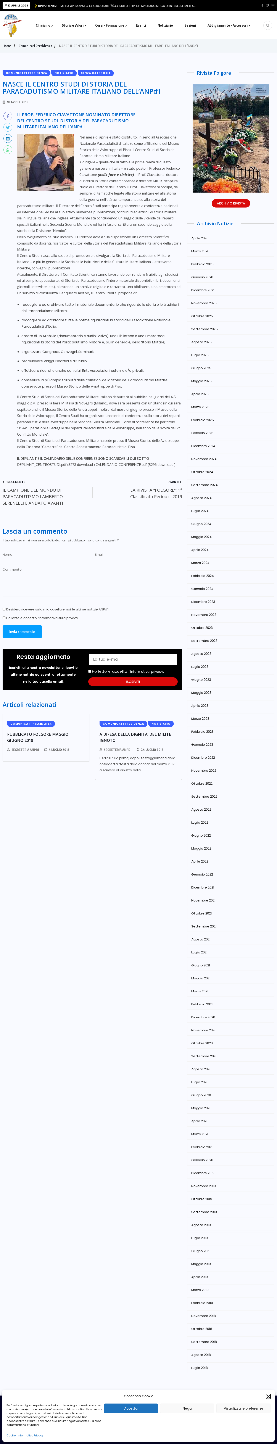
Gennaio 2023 (202, 744)
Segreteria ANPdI (25, 750)
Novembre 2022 (203, 770)
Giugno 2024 (201, 524)
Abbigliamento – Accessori (228, 25)
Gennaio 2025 (202, 433)
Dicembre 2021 (202, 887)
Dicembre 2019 (202, 1173)
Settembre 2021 (204, 926)
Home (7, 46)
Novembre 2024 (204, 459)
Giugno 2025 (201, 368)
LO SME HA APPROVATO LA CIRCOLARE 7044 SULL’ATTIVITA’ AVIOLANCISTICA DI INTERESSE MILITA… (131, 6)
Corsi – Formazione (109, 25)
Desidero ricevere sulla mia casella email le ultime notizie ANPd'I (55, 609)
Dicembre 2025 (203, 290)
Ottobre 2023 (202, 627)
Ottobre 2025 (202, 316)
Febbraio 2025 (202, 420)
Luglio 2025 (200, 355)
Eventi (141, 25)
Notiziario (165, 25)
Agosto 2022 (201, 809)
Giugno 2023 (201, 679)
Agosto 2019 (201, 1225)
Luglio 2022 (199, 822)
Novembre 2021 (203, 900)
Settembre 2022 (204, 796)
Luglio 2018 (199, 1367)
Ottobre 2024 (202, 472)
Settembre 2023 (204, 640)
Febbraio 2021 (202, 1004)
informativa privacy (148, 671)
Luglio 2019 (199, 1238)
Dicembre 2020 (203, 1017)
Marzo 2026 (200, 251)
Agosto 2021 (201, 939)
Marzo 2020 (200, 1134)
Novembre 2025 (204, 303)
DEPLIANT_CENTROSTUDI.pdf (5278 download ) (56, 464)
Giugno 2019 (200, 1251)
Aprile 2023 (199, 705)
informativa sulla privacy (58, 618)
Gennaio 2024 (202, 588)
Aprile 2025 (200, 394)
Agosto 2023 (201, 653)
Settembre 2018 (204, 1341)
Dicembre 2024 (203, 446)
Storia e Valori (73, 25)
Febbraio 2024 (202, 575)
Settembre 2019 (204, 1212)
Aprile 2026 (199, 238)
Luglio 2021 (199, 952)
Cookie (11, 1435)
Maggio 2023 (201, 692)
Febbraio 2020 (202, 1147)
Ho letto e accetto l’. (41, 618)
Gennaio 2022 (202, 874)
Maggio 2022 (201, 848)
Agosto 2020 (201, 1069)
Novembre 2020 (203, 1030)
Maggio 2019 (201, 1264)
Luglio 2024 (200, 511)
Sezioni (190, 25)
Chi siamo (43, 25)
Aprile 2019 (199, 1277)
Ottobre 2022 (202, 783)
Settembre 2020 (204, 1056)
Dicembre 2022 (203, 757)
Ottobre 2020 (202, 1043)
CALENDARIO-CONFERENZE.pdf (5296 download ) (135, 464)
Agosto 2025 (201, 342)
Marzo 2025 (200, 407)
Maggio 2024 (201, 536)
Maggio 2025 (201, 381)
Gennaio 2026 (202, 277)
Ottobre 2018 (201, 1328)
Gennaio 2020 (202, 1160)
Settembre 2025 (204, 329)
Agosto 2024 (201, 498)
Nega (187, 1408)
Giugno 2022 (201, 835)
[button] (268, 1396)
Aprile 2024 (200, 549)
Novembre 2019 (203, 1186)
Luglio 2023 (199, 666)
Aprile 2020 (199, 1121)
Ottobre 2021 (201, 913)
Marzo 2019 (200, 1290)
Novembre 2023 (203, 614)
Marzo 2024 (200, 562)
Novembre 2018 (203, 1316)
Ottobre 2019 (201, 1199)
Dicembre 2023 (203, 601)
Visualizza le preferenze (243, 1408)
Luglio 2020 (199, 1082)
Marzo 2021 (199, 991)
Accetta (131, 1408)
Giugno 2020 (201, 1095)
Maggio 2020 (201, 1108)
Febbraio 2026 (202, 264)
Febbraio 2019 (202, 1303)
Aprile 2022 (199, 861)
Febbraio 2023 (202, 731)
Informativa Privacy (30, 1435)
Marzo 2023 (200, 718)
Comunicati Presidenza (35, 46)
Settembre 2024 (204, 485)
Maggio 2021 (201, 978)
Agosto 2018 (201, 1354)
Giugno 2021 (200, 965)
